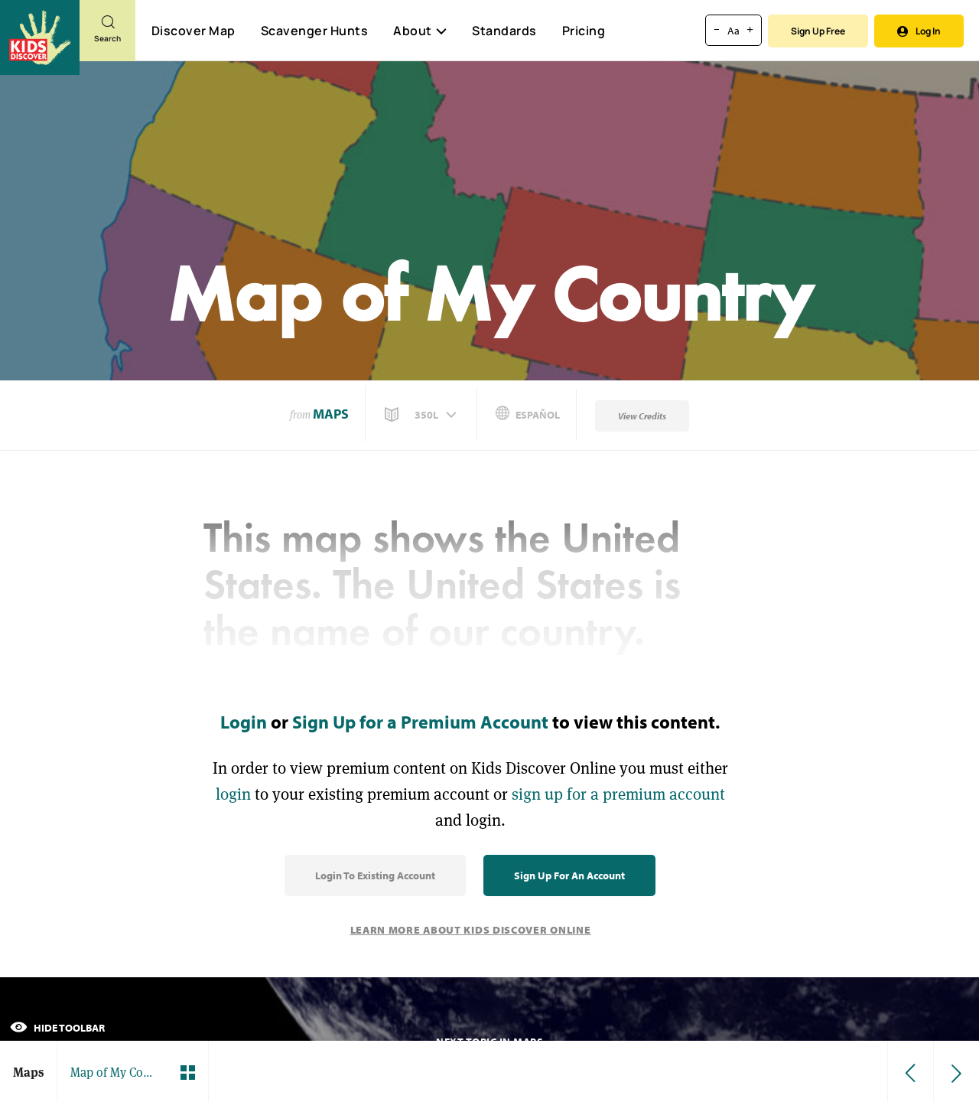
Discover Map (193, 30)
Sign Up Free (818, 30)
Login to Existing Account (375, 875)
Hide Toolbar (57, 1028)
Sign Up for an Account (569, 875)
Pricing (584, 30)
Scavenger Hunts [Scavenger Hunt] (314, 31)
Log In (919, 30)
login (233, 794)
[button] (422, 415)
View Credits (642, 416)
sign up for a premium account (618, 794)
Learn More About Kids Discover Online (470, 930)
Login (243, 721)
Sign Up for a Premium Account (420, 721)
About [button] (420, 30)
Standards (504, 30)
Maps (331, 413)
